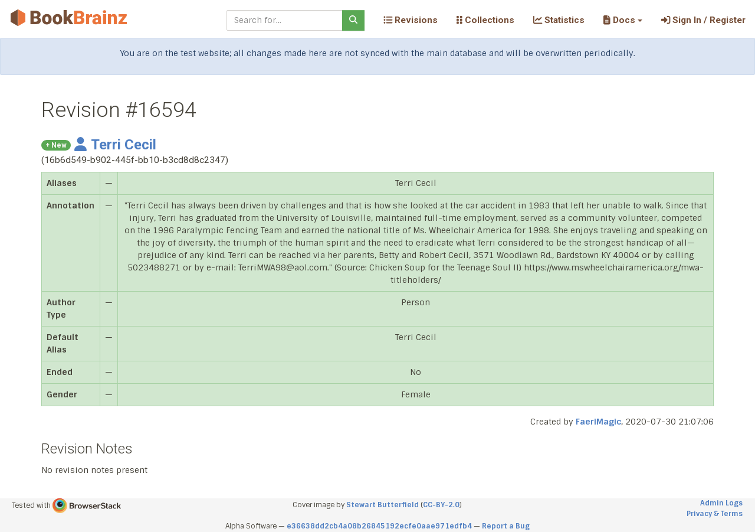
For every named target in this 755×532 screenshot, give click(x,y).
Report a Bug (506, 526)
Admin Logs (721, 503)
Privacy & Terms (715, 513)
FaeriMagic (598, 421)
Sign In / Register (703, 20)
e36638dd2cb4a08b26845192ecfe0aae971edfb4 (379, 526)
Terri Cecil (115, 144)
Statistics (559, 20)
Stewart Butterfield (382, 505)
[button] (622, 20)
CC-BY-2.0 (441, 505)
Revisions (410, 20)
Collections (485, 20)
